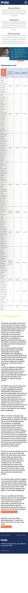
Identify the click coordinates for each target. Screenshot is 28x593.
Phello (5, 2)
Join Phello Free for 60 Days (3, 72)
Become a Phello (5, 535)
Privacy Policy (5, 551)
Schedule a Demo (6, 527)
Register (21, 60)
